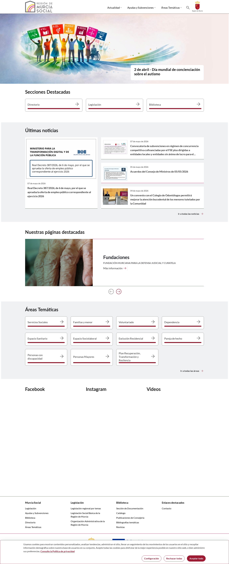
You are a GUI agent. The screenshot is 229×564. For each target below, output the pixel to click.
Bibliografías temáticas (127, 522)
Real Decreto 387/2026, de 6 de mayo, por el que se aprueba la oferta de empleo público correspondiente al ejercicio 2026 (59, 192)
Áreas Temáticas (33, 527)
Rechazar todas (174, 558)
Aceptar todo (196, 558)
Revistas (120, 527)
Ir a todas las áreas (192, 371)
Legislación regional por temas (86, 508)
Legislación (30, 508)
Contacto (166, 508)
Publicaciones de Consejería (130, 517)
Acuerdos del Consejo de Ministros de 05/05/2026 (159, 171)
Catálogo (120, 513)
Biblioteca (30, 517)
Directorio (30, 522)
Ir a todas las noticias (191, 214)
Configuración (151, 558)
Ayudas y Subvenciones (36, 513)
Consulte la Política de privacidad (57, 551)
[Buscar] (188, 7)
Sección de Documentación (129, 508)
